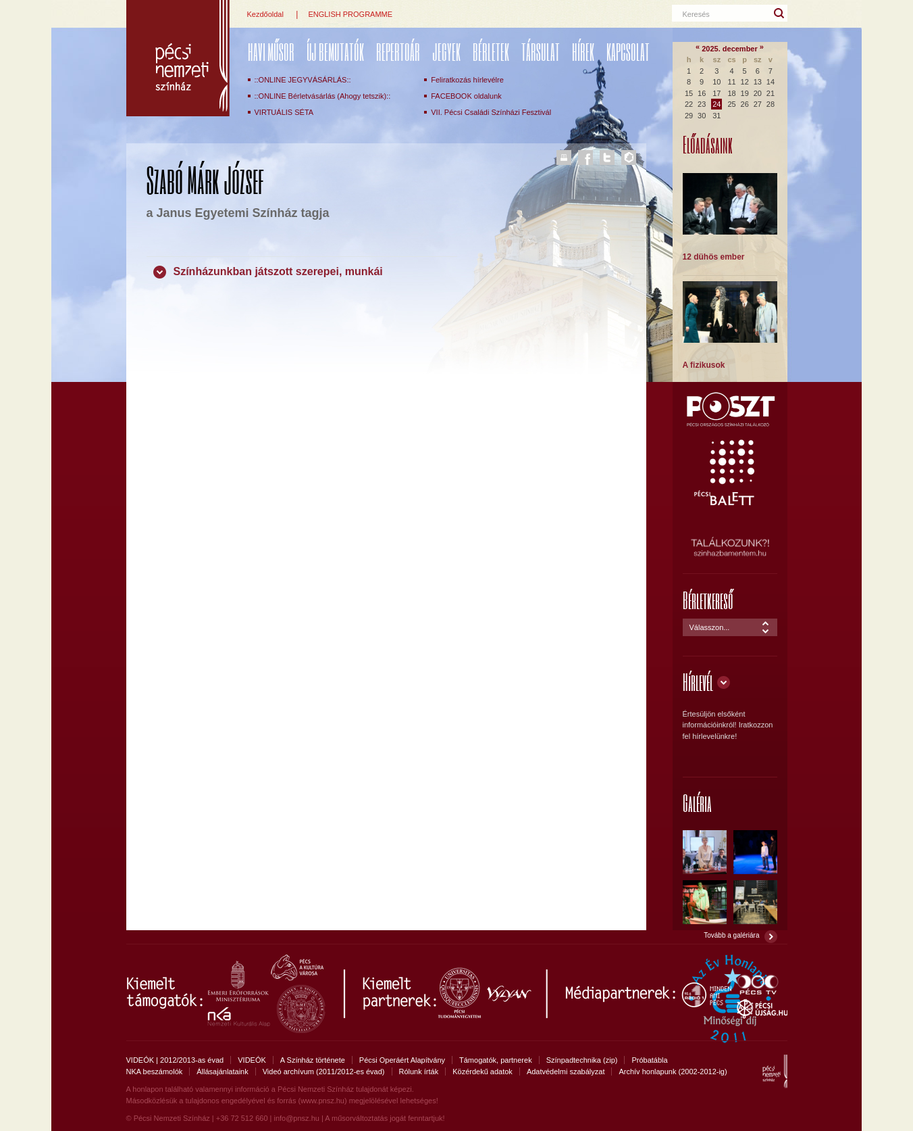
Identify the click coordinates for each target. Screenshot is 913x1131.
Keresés (696, 14)
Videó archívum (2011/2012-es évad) (324, 1071)
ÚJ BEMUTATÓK (335, 52)
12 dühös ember (714, 257)
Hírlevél (698, 682)
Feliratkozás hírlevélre (467, 80)
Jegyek (446, 52)
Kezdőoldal (265, 14)
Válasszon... (709, 627)
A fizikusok (704, 365)
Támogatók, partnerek (495, 1060)
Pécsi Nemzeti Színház (178, 58)
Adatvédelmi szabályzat (566, 1071)
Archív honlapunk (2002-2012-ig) (673, 1071)
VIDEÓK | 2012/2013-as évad (175, 1060)
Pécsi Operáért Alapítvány (402, 1060)
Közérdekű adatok (482, 1071)
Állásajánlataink (222, 1071)
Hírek (583, 52)
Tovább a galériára (731, 935)
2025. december (730, 49)
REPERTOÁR (398, 52)
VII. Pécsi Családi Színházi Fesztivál (491, 112)
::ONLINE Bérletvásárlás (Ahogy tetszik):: (323, 96)
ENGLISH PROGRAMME (350, 14)
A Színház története (312, 1060)
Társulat (540, 52)
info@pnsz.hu (296, 1118)
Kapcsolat (628, 52)
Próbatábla (649, 1060)
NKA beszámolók (154, 1071)
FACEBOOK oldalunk (466, 96)
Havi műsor (271, 52)
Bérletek (491, 52)
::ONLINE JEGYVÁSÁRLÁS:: (303, 80)
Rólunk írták (419, 1071)
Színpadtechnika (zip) (582, 1060)
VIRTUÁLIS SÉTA (284, 112)
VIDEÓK (252, 1060)
